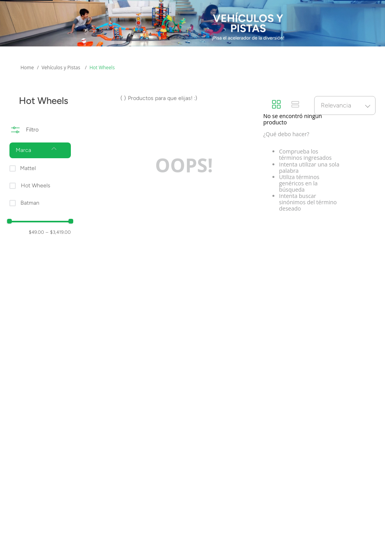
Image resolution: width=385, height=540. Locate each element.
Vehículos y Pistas (60, 67)
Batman (29, 203)
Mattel (28, 168)
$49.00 (36, 232)
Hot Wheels (102, 67)
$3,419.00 (58, 232)
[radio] (276, 105)
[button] (40, 150)
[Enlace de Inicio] (27, 68)
